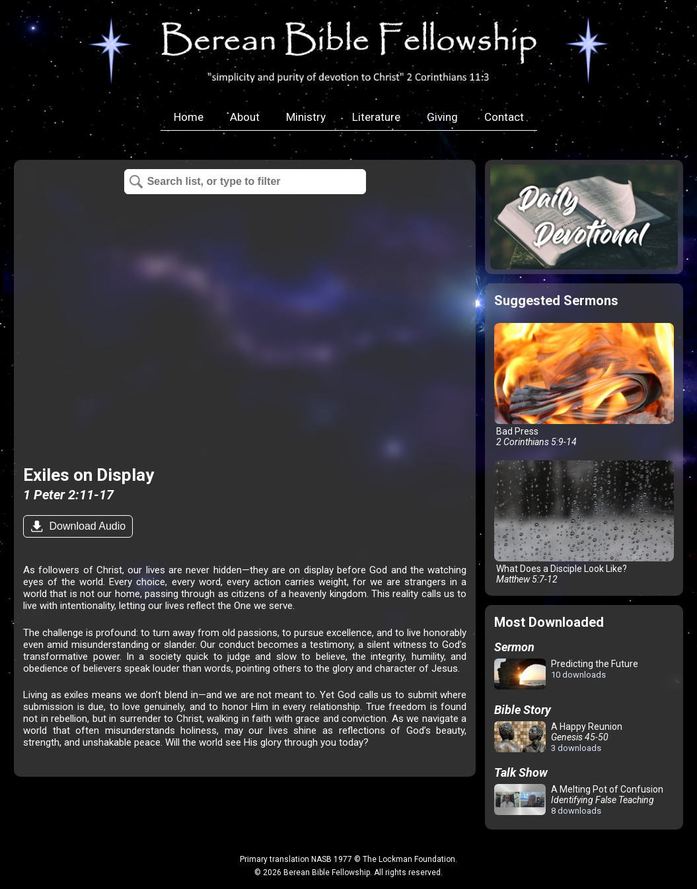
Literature (376, 117)
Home (188, 117)
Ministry (306, 117)
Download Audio (86, 526)
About (245, 117)
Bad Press (584, 385)
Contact (504, 117)
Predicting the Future (566, 674)
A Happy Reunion (558, 737)
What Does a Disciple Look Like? (584, 522)
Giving (442, 117)
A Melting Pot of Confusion (578, 800)
